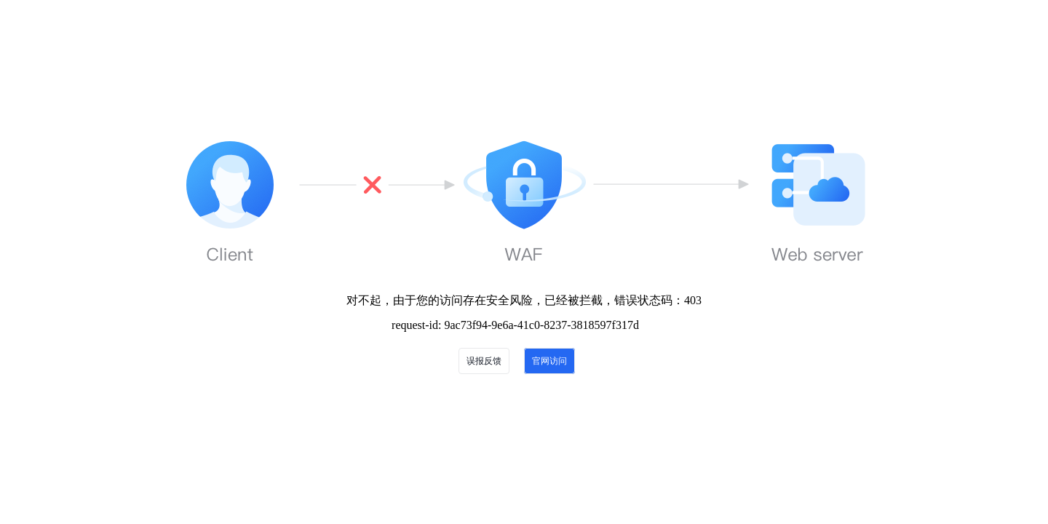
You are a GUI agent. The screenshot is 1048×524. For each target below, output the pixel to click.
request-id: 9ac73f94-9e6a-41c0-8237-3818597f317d (515, 325)
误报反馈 (484, 361)
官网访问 (549, 361)
